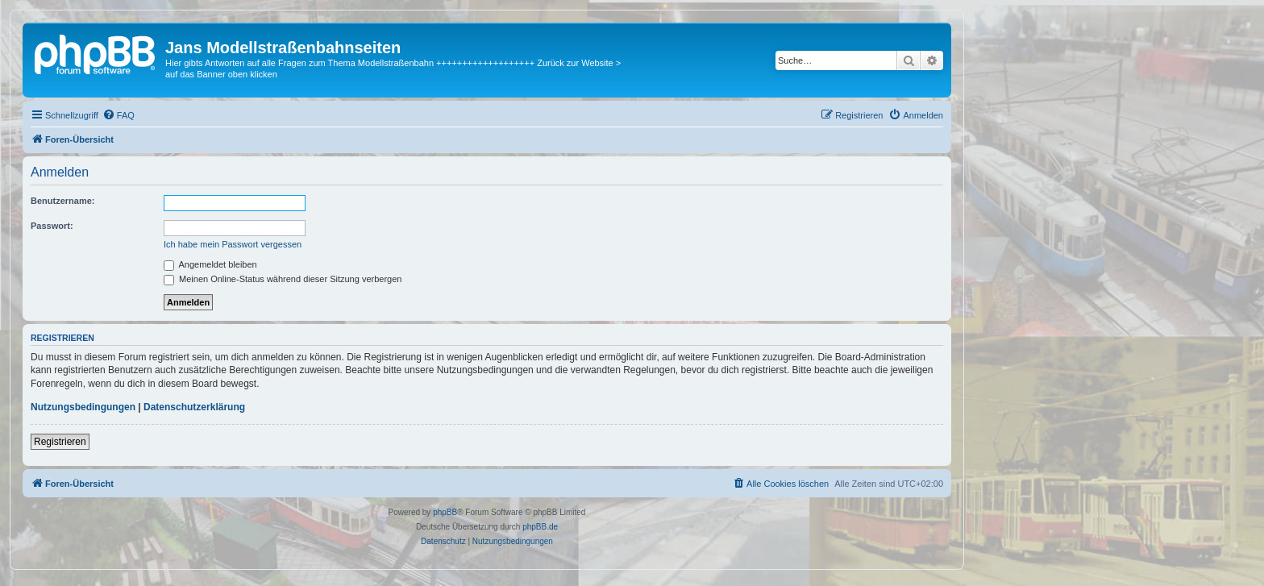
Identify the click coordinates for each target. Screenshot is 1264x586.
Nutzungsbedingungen (83, 407)
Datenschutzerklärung (194, 407)
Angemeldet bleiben (210, 264)
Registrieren (60, 441)
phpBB (445, 512)
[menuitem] (118, 115)
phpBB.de (540, 526)
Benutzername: (62, 201)
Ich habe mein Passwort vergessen (232, 244)
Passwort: (52, 226)
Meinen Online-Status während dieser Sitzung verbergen (282, 279)
